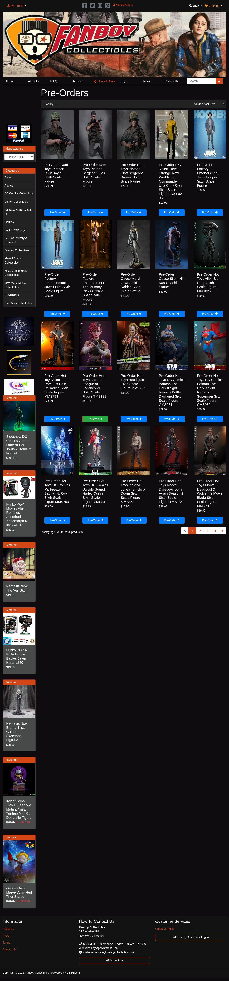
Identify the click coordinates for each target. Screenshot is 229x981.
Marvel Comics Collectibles (13, 260)
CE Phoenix (74, 972)
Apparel (9, 185)
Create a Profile (164, 928)
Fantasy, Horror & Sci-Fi (18, 211)
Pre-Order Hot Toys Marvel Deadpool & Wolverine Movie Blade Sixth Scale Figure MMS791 (209, 493)
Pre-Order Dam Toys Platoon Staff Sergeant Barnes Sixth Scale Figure (132, 173)
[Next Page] (222, 530)
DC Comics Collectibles (18, 193)
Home (9, 81)
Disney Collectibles (16, 201)
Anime (8, 177)
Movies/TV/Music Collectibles (15, 285)
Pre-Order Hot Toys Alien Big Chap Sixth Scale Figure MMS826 (208, 283)
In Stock (95, 419)
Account (77, 81)
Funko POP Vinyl (14, 230)
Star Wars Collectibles (18, 303)
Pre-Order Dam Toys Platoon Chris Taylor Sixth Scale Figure (56, 173)
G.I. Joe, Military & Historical (15, 240)
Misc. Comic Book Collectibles (15, 272)
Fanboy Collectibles (37, 972)
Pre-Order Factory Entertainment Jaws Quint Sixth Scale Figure (57, 283)
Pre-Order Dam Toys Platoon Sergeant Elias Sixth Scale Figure (94, 173)
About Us (34, 81)
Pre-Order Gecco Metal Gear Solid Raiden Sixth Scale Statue (130, 283)
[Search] (201, 81)
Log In (124, 81)
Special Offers (104, 81)
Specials (11, 837)
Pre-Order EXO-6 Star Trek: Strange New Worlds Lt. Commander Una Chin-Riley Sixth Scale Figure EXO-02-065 (171, 181)
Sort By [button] (49, 104)
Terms (146, 81)
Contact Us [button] (114, 960)
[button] (16, 5)
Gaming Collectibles (16, 250)
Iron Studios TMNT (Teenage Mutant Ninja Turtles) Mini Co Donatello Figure (19, 809)
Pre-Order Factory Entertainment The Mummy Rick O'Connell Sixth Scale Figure (93, 287)
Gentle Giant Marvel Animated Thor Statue (19, 892)
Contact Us (171, 81)
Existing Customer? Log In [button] (191, 937)
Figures (9, 222)
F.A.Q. (54, 81)
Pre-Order (57, 212)
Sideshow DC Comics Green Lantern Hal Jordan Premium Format (19, 445)
